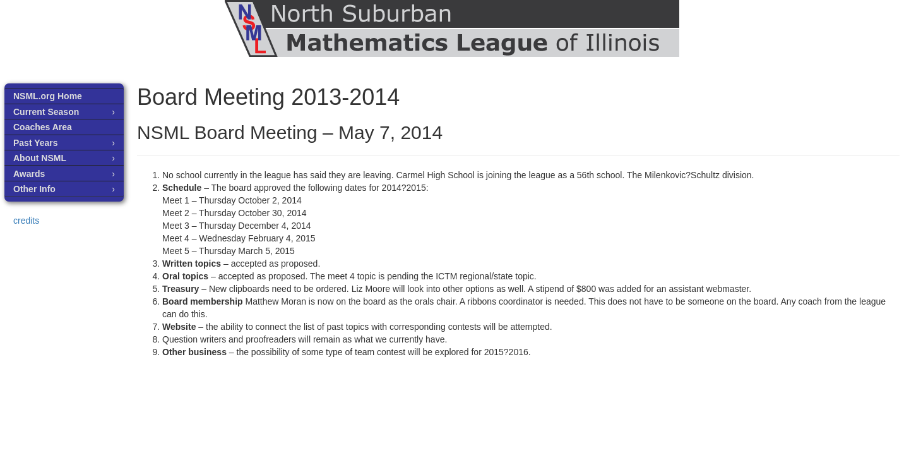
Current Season (46, 112)
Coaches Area (42, 127)
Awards (29, 174)
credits (26, 220)
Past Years (35, 143)
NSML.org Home (47, 96)
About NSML (39, 158)
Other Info (34, 189)
